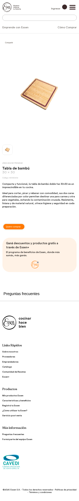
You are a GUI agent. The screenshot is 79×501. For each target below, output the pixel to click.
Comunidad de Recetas (14, 372)
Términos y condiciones (40, 492)
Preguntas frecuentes (13, 434)
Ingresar (59, 7)
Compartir (9, 43)
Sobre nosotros (10, 352)
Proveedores (8, 357)
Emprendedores (10, 362)
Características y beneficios (16, 401)
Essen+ (5, 377)
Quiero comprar (13, 226)
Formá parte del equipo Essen (17, 439)
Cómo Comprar (67, 27)
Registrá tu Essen (11, 406)
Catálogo (7, 367)
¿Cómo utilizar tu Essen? (14, 411)
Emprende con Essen (15, 27)
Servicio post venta (12, 416)
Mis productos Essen (12, 396)
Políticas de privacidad (65, 490)
